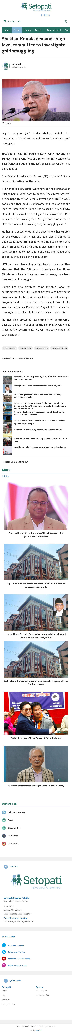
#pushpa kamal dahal (59, 348)
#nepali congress (41, 348)
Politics (17, 30)
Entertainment (54, 30)
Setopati (16, 64)
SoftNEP (39, 1030)
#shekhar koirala (25, 348)
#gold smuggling (9, 348)
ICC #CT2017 (41, 991)
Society (27, 30)
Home (4, 991)
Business (39, 30)
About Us (6, 1000)
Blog (4, 995)
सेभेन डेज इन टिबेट (42, 995)
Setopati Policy (8, 1004)
